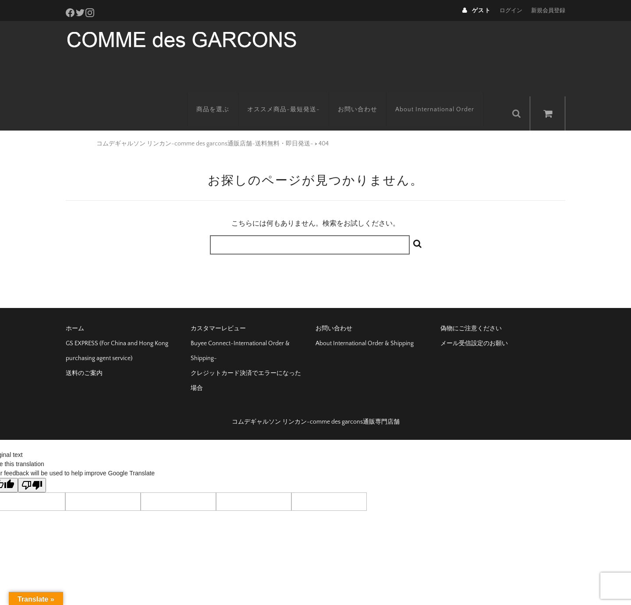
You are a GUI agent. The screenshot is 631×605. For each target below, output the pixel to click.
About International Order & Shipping (365, 324)
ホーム (75, 309)
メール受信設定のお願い (474, 324)
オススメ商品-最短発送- (295, 94)
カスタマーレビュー (218, 309)
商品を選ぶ (224, 94)
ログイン (511, 10)
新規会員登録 (548, 10)
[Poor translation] (32, 466)
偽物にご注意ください (471, 309)
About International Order (446, 94)
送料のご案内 (84, 353)
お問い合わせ (369, 94)
